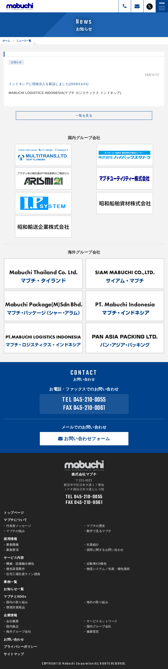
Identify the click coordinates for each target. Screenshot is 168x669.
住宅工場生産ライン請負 (23, 574)
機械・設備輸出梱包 (20, 563)
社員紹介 (93, 544)
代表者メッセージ (18, 526)
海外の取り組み (97, 602)
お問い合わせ (14, 639)
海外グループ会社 (18, 631)
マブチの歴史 (96, 526)
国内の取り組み (17, 602)
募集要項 (12, 550)
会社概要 (12, 621)
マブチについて (15, 520)
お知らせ (16, 62)
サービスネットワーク (102, 621)
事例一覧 (10, 582)
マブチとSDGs (15, 596)
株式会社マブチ (20, 6)
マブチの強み (15, 531)
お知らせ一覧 (14, 589)
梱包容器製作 (15, 569)
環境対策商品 (15, 607)
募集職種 (12, 544)
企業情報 (10, 615)
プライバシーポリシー (20, 646)
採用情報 (10, 539)
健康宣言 (93, 631)
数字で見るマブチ (99, 531)
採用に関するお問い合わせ (105, 550)
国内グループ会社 (99, 626)
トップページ (14, 513)
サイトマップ (14, 654)
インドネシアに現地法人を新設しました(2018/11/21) (49, 84)
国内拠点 (12, 626)
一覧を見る (84, 115)
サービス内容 (14, 558)
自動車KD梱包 (97, 563)
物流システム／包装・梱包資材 (108, 569)
